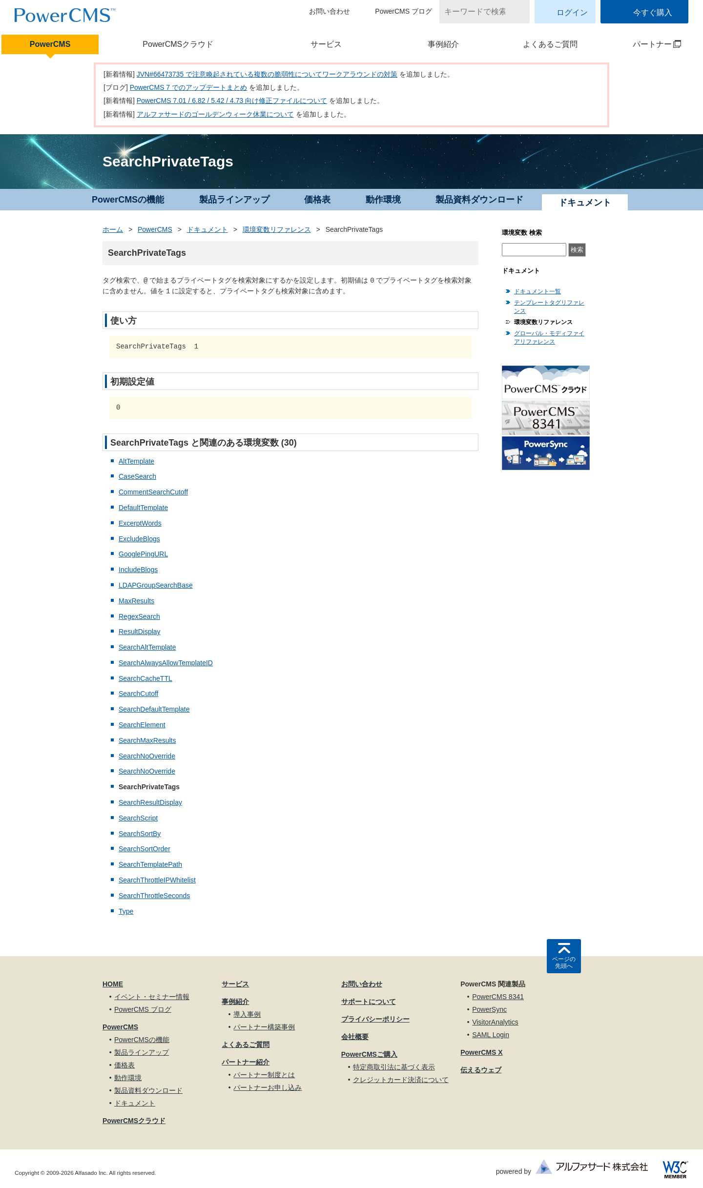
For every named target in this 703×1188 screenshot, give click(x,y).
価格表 (317, 200)
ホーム (113, 229)
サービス (326, 44)
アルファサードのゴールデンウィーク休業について (215, 114)
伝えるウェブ (480, 1070)
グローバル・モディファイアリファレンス (549, 337)
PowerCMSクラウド (178, 44)
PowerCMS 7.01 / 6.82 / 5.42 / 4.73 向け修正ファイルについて (232, 100)
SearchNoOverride (147, 756)
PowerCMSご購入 (369, 1054)
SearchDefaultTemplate (154, 709)
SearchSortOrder (144, 849)
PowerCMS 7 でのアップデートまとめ (188, 87)
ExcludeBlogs (139, 539)
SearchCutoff (138, 693)
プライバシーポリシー (375, 1019)
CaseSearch (137, 476)
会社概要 (355, 1037)
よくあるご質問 (550, 44)
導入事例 (247, 1014)
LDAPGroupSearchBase (156, 585)
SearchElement (142, 725)
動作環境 (383, 200)
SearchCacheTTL (145, 678)
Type (126, 911)
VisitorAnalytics (495, 1022)
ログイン (572, 12)
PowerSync (489, 1009)
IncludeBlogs (138, 570)
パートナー (645, 44)
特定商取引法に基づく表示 (394, 1067)
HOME (113, 984)
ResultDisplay (140, 631)
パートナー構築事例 (264, 1027)
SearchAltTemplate (147, 647)
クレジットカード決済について (401, 1080)
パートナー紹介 (245, 1062)
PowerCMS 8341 (498, 997)
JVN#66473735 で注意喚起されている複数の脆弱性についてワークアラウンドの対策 (267, 74)
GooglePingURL (143, 554)
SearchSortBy (140, 834)
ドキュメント (207, 229)
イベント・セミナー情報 (151, 997)
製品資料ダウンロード (479, 200)
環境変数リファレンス (277, 229)
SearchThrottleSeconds (154, 896)
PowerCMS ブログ (403, 11)
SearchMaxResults (147, 740)
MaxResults (136, 601)
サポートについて (368, 1001)
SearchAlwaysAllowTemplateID (166, 663)
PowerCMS (50, 44)
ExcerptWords (140, 523)
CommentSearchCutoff (153, 492)
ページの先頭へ (564, 962)
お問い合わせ (329, 11)
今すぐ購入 (652, 12)
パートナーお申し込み (267, 1087)
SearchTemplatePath (150, 864)
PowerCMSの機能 (128, 200)
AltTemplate (136, 461)
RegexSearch (139, 616)
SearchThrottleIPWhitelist (157, 880)
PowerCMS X (481, 1052)
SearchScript (138, 818)
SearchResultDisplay (150, 802)
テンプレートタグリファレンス (549, 306)
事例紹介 (443, 44)
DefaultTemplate (143, 508)
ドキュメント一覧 (537, 291)
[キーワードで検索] (478, 11)
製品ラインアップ (234, 200)
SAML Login (490, 1035)
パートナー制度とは (264, 1075)
